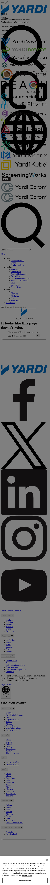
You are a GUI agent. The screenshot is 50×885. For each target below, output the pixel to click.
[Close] (47, 863)
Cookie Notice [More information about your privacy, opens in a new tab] (27, 878)
